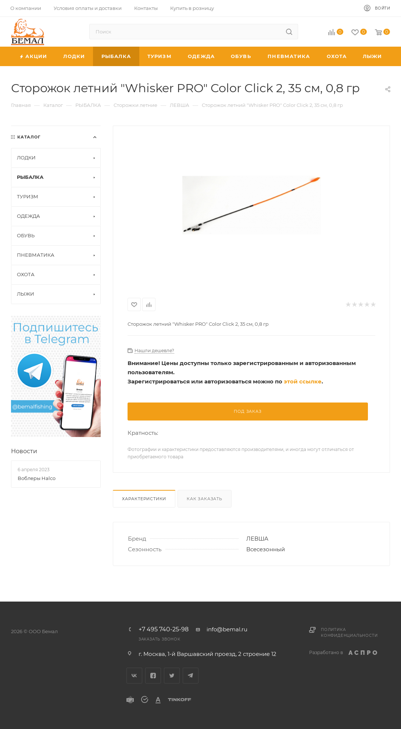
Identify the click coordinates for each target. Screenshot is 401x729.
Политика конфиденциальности (349, 632)
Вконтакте (134, 675)
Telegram (190, 675)
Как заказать (204, 498)
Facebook (153, 675)
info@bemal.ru (227, 629)
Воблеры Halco (37, 478)
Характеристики (144, 498)
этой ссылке (303, 381)
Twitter (172, 675)
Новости (24, 451)
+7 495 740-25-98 (164, 629)
